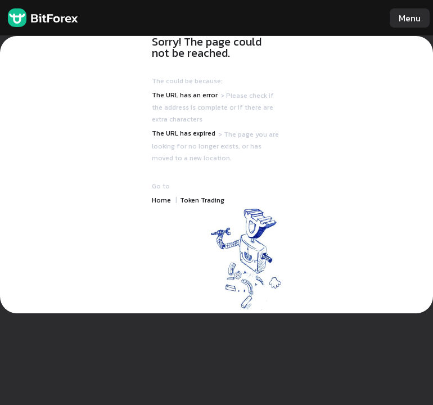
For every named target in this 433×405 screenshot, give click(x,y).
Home (161, 200)
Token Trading (202, 200)
